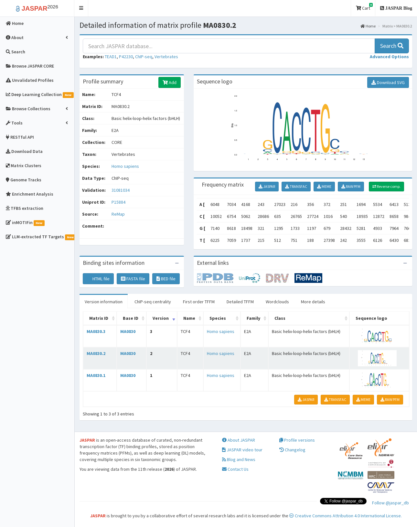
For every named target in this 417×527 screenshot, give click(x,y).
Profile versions (297, 440)
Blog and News (238, 459)
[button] (81, 8)
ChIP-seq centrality (152, 302)
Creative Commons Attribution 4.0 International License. (345, 516)
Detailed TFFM (240, 302)
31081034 (121, 190)
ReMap (118, 214)
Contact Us (235, 469)
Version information (104, 302)
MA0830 (127, 331)
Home (368, 26)
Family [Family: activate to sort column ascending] (253, 318)
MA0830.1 (96, 375)
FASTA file (133, 279)
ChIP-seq (143, 56)
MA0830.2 (96, 353)
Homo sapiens (125, 166)
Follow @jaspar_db (390, 503)
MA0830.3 (96, 331)
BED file (166, 279)
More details (313, 302)
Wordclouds (277, 302)
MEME (324, 186)
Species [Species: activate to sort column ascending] (217, 318)
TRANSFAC (296, 186)
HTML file (98, 279)
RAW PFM (350, 186)
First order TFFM (199, 302)
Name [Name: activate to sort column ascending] (189, 318)
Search (391, 45)
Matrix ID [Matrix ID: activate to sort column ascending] (98, 318)
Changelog (292, 450)
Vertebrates (166, 56)
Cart (364, 7)
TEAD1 (111, 56)
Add (169, 82)
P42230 (126, 56)
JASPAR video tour (242, 450)
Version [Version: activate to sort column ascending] (161, 318)
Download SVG (388, 82)
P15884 (119, 202)
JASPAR (267, 186)
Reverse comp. (386, 186)
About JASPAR (238, 440)
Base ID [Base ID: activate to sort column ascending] (130, 318)
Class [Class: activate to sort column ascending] (279, 318)
